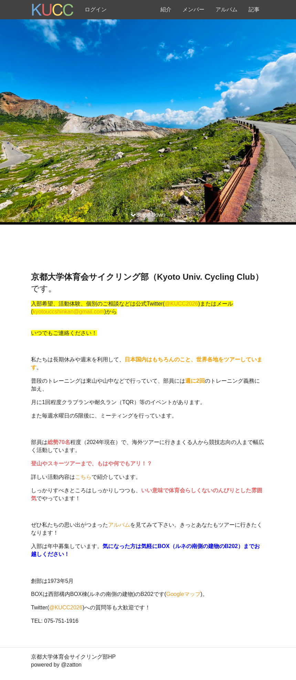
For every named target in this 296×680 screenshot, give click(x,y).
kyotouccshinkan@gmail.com (68, 312)
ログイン (96, 9)
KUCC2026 (184, 304)
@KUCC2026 (65, 607)
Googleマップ (183, 594)
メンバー (193, 9)
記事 (254, 9)
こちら (83, 477)
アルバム (226, 9)
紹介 (165, 9)
